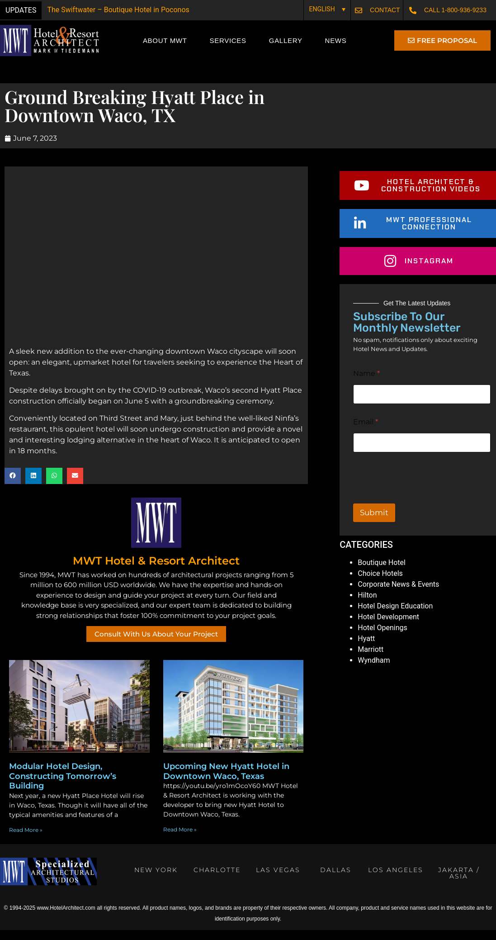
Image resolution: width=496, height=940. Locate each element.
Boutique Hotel (382, 575)
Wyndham (374, 673)
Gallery (285, 40)
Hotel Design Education (395, 618)
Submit (374, 525)
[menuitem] (327, 9)
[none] (327, 9)
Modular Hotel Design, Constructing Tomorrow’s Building (62, 789)
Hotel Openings (382, 640)
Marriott (370, 662)
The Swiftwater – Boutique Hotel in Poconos (118, 9)
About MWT (165, 40)
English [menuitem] (322, 9)
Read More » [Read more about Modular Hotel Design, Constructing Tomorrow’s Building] (26, 843)
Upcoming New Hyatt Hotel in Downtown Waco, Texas (226, 784)
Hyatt (366, 651)
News (336, 40)
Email (365, 434)
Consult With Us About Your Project (156, 647)
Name (366, 386)
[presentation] (422, 510)
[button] (13, 488)
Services (228, 40)
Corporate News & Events (398, 597)
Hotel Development (388, 629)
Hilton (367, 607)
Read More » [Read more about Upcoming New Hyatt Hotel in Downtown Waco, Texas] (180, 842)
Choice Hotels (380, 586)
